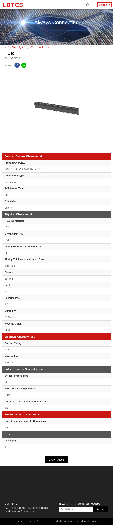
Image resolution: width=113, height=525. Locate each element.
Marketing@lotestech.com (23, 511)
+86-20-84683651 (40, 508)
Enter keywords (87, 4)
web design (82, 521)
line (23, 65)
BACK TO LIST (56, 460)
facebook (17, 65)
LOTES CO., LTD (13, 5)
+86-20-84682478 (18, 508)
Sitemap (18, 521)
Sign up (100, 509)
